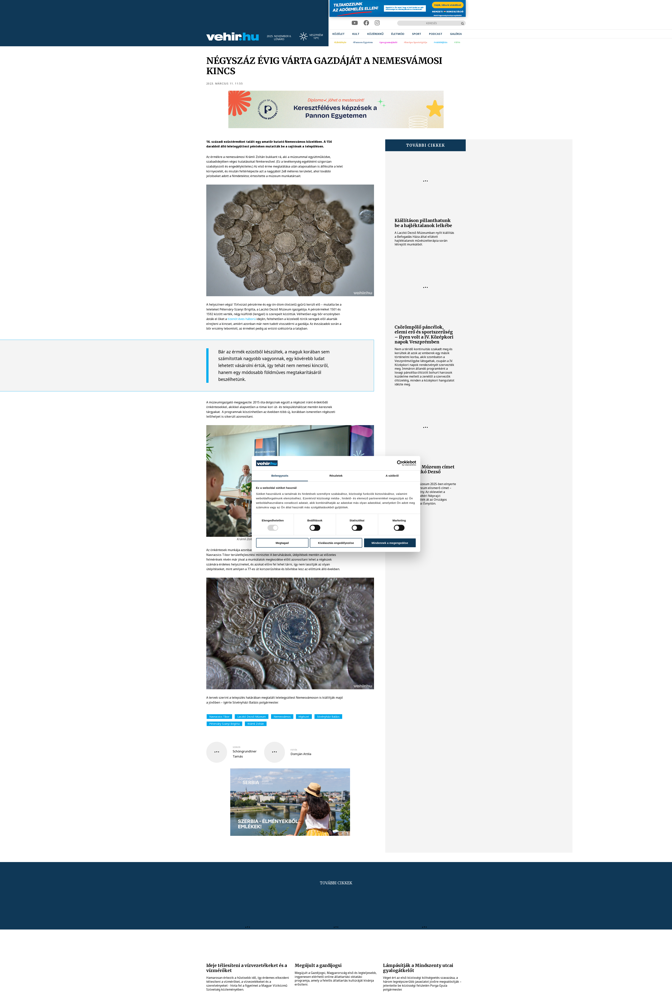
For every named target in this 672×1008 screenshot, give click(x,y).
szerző (236, 747)
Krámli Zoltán (255, 723)
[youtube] (355, 23)
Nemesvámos (282, 716)
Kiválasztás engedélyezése (336, 542)
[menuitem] (338, 33)
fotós (294, 750)
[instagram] (377, 23)
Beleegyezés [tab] (279, 475)
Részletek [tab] (336, 475)
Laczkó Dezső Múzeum (251, 716)
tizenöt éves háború (242, 319)
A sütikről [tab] (392, 475)
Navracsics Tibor (219, 716)
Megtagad (282, 542)
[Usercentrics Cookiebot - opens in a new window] (399, 463)
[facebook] (366, 23)
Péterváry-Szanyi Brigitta (224, 723)
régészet (304, 716)
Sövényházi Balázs (328, 716)
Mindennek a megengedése (390, 542)
